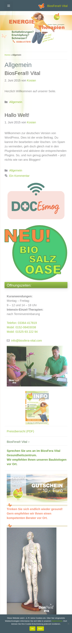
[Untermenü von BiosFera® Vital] (29, 442)
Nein (40, 629)
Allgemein (15, 102)
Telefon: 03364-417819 (22, 322)
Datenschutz (57, 621)
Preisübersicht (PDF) (20, 431)
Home (7, 55)
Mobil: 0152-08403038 (21, 327)
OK (32, 629)
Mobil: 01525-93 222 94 (22, 331)
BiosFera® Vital (57, 6)
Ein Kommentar (19, 175)
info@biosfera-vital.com (26, 340)
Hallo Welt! (17, 115)
